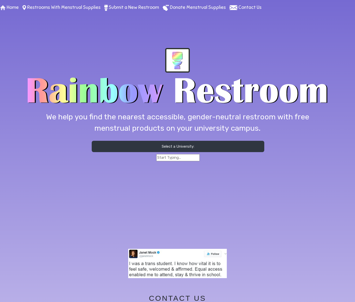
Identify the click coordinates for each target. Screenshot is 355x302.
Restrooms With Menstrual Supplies (61, 7)
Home (9, 7)
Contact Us (245, 7)
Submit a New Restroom (131, 7)
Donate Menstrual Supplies (194, 7)
